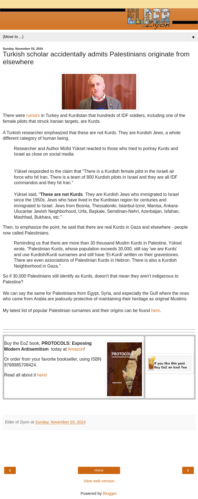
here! (42, 375)
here (155, 310)
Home (99, 470)
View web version (99, 481)
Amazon (76, 349)
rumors (33, 115)
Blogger (109, 493)
